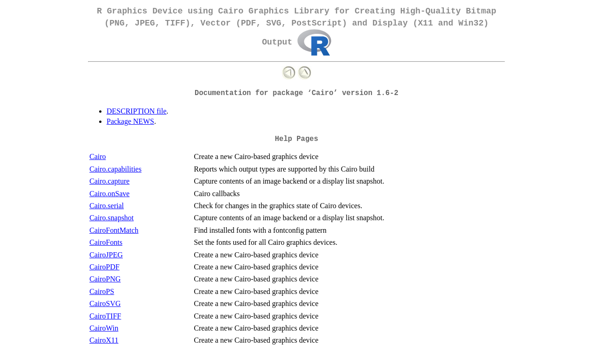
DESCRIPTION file (136, 111)
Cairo (97, 156)
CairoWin (103, 328)
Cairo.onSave (109, 194)
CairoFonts (105, 242)
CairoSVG (105, 303)
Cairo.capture (109, 181)
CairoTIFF (105, 316)
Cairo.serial (106, 206)
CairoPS (101, 291)
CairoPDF (104, 267)
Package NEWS (130, 121)
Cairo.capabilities (115, 169)
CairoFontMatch (114, 230)
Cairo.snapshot (111, 218)
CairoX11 (104, 340)
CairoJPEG (106, 255)
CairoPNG (105, 279)
